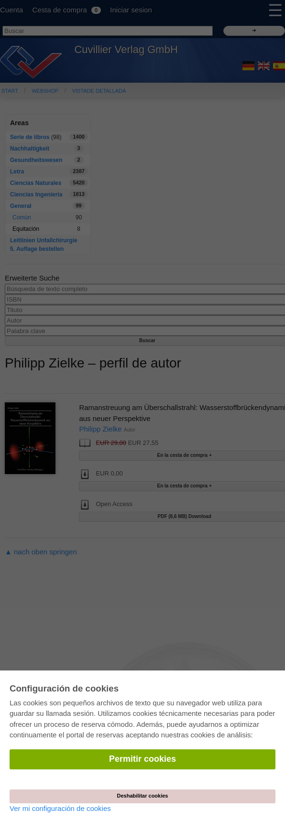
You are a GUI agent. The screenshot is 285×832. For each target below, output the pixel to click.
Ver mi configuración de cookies (60, 808)
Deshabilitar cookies (142, 796)
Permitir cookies (142, 759)
